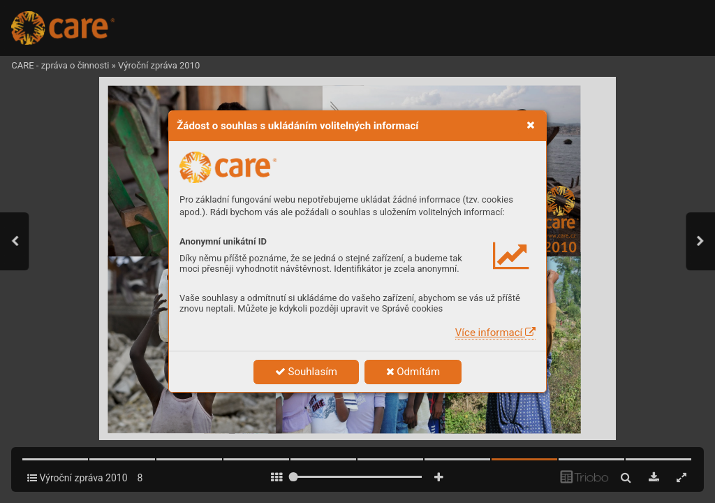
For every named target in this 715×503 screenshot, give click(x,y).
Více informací (495, 332)
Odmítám (413, 371)
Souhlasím (306, 371)
